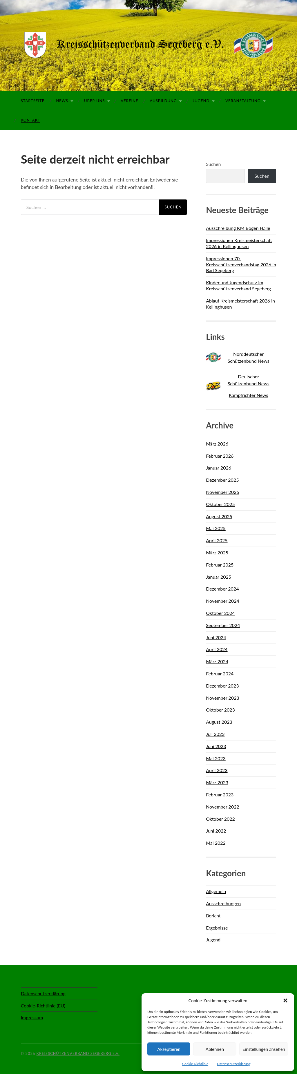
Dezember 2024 (222, 588)
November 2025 (222, 492)
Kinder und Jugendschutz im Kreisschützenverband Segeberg (238, 285)
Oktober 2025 (220, 504)
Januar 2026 (218, 467)
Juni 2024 (216, 637)
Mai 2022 (216, 843)
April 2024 (216, 649)
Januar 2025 (218, 577)
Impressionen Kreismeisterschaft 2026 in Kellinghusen (239, 243)
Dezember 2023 (222, 685)
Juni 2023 (216, 746)
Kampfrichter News (248, 395)
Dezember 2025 (222, 480)
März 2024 (217, 661)
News (62, 100)
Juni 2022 (216, 830)
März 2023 (217, 782)
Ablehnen (215, 1049)
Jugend (201, 100)
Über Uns (94, 100)
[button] (285, 1000)
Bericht (213, 915)
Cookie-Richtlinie (195, 1064)
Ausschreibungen (223, 903)
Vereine (129, 100)
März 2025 (217, 552)
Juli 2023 (215, 734)
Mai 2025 (216, 528)
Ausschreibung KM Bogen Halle (238, 228)
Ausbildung (163, 100)
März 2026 (217, 443)
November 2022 (222, 806)
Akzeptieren (168, 1049)
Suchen (213, 164)
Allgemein (216, 891)
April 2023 (216, 770)
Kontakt (30, 120)
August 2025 (219, 516)
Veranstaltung (242, 100)
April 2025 (216, 540)
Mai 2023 (216, 758)
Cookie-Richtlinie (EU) (43, 1005)
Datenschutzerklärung (234, 1064)
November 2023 (222, 698)
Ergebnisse (217, 927)
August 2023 (219, 722)
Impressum (32, 1017)
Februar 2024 (219, 673)
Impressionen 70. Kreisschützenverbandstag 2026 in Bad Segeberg (241, 264)
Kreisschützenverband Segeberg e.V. (78, 1053)
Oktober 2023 (220, 709)
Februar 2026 (219, 456)
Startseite (32, 100)
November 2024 (222, 601)
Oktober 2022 (220, 819)
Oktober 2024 (220, 613)
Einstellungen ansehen (263, 1049)
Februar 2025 (219, 564)
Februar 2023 (219, 794)
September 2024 (223, 625)
